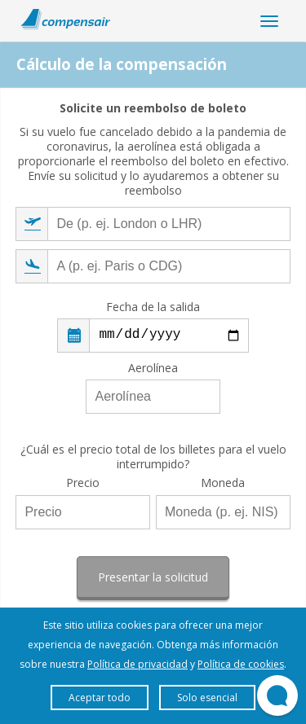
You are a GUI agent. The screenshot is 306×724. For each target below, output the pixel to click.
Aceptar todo (100, 697)
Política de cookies (240, 664)
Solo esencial (207, 697)
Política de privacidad (137, 664)
